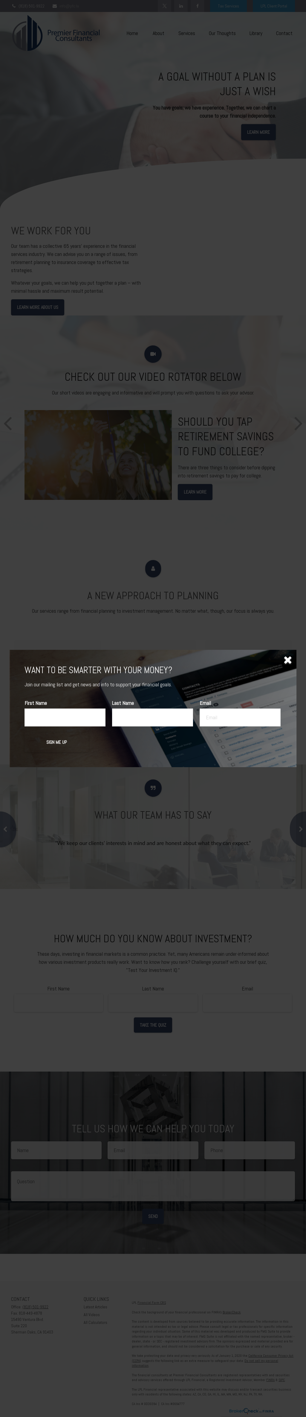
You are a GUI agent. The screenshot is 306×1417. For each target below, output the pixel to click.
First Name (36, 703)
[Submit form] (57, 742)
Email (205, 703)
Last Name (123, 703)
